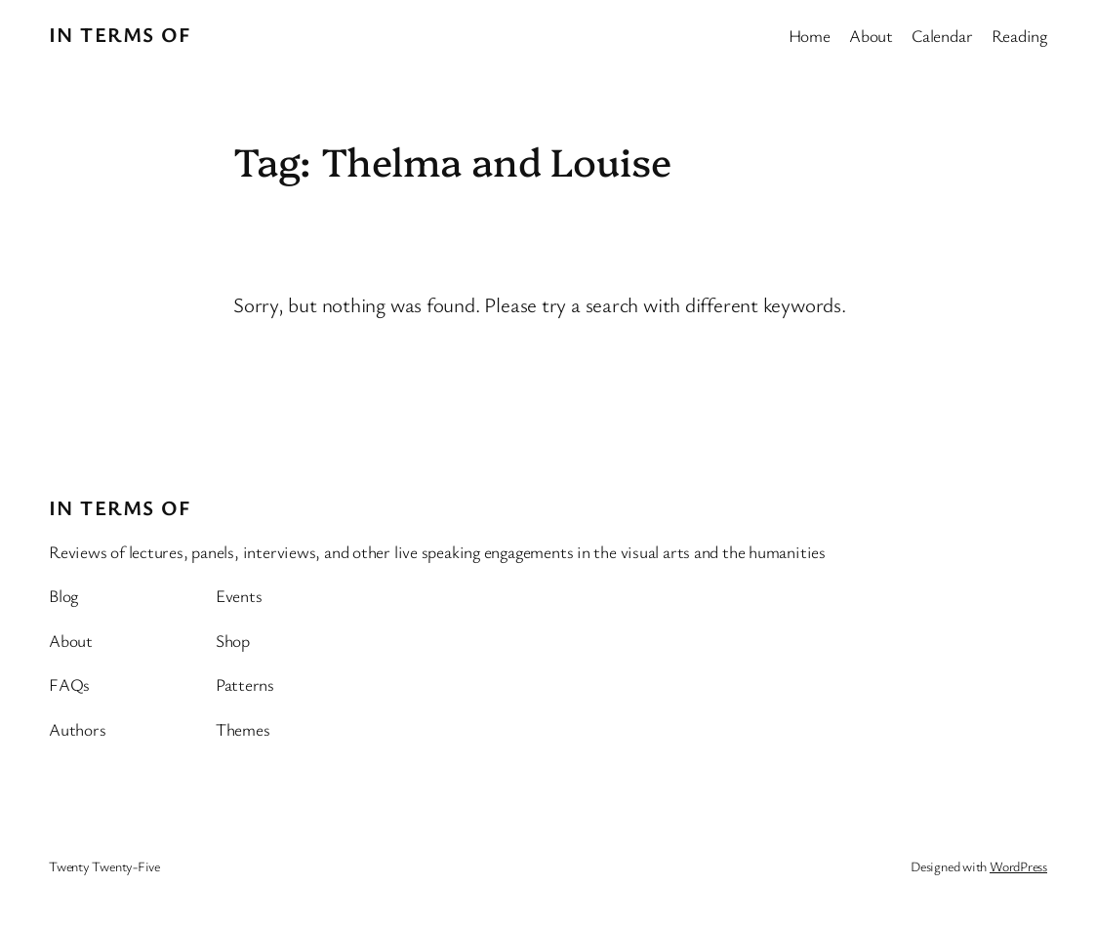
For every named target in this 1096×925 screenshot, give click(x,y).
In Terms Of (120, 34)
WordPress (1018, 866)
